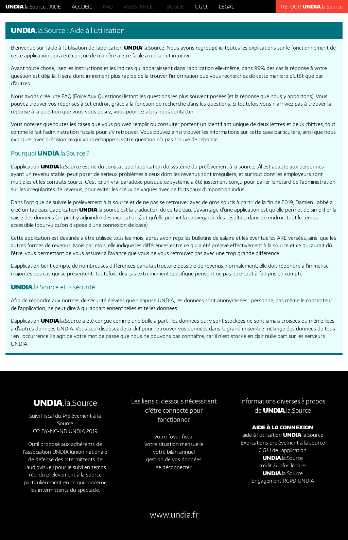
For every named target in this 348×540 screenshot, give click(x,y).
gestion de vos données (174, 459)
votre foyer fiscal (173, 436)
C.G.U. (201, 6)
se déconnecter (174, 467)
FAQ (108, 6)
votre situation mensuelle (173, 444)
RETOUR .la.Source (312, 6)
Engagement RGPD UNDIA (282, 481)
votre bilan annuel (174, 452)
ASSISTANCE (140, 6)
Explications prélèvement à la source (283, 442)
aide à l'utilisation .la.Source (282, 435)
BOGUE (175, 6)
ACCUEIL (82, 6)
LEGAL (226, 6)
